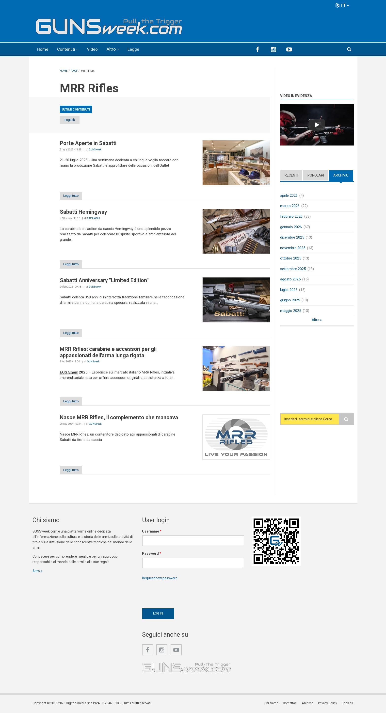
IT (342, 5)
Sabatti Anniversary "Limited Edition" (104, 281)
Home (43, 49)
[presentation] (179, 594)
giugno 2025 (290, 301)
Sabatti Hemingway (83, 212)
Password (151, 554)
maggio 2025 (290, 311)
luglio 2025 (288, 290)
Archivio (341, 175)
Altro (113, 49)
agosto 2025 (290, 279)
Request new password (160, 579)
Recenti (291, 175)
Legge (136, 49)
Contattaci (291, 704)
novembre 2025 (292, 248)
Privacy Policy (328, 704)
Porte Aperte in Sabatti (88, 143)
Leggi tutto (72, 195)
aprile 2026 (289, 195)
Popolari (315, 175)
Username (151, 532)
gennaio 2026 (291, 227)
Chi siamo (272, 704)
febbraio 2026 (291, 216)
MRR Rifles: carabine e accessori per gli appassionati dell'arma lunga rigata (108, 352)
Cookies (348, 704)
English (72, 120)
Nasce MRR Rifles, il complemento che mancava (119, 418)
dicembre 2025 (292, 237)
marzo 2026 (290, 205)
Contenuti (67, 49)
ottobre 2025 (290, 258)
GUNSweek (95, 149)
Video (94, 49)
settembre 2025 (293, 269)
